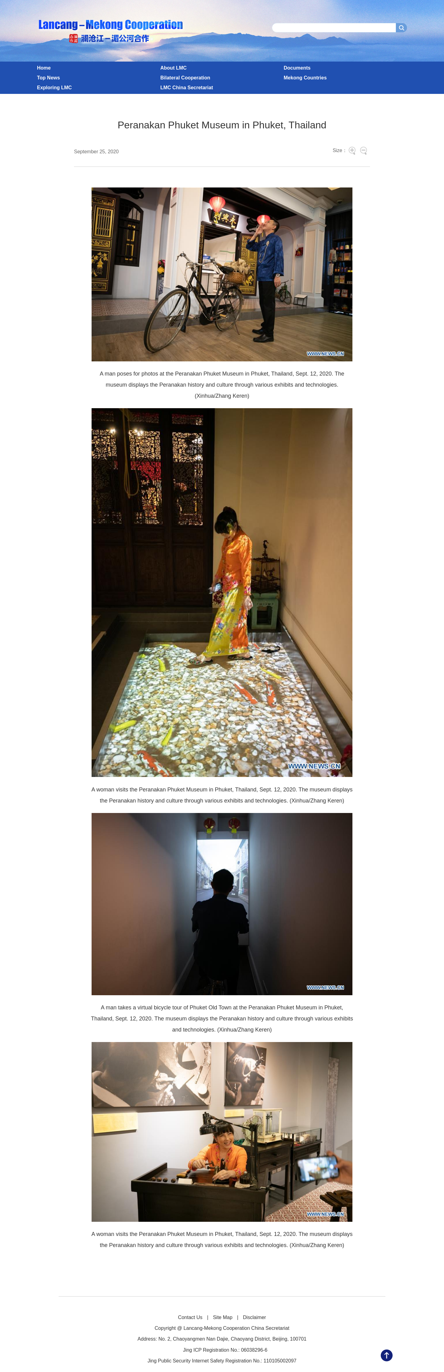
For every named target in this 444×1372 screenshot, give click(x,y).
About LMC (173, 67)
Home (44, 67)
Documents (297, 67)
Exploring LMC (54, 87)
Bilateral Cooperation (185, 77)
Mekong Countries (305, 77)
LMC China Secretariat (186, 87)
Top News (48, 77)
